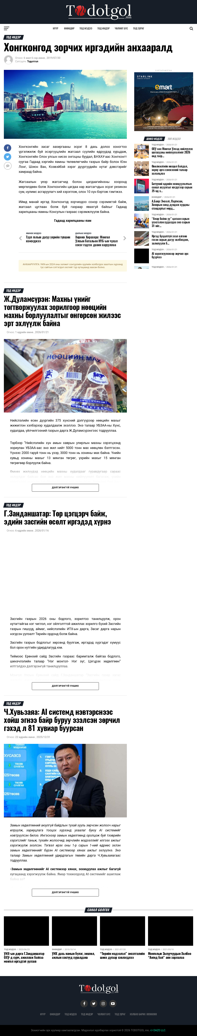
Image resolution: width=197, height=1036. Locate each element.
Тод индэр (103, 28)
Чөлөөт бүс (121, 28)
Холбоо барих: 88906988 (143, 1014)
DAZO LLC (158, 1030)
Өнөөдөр (69, 28)
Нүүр (55, 28)
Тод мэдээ (86, 28)
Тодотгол (32, 61)
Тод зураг (138, 28)
